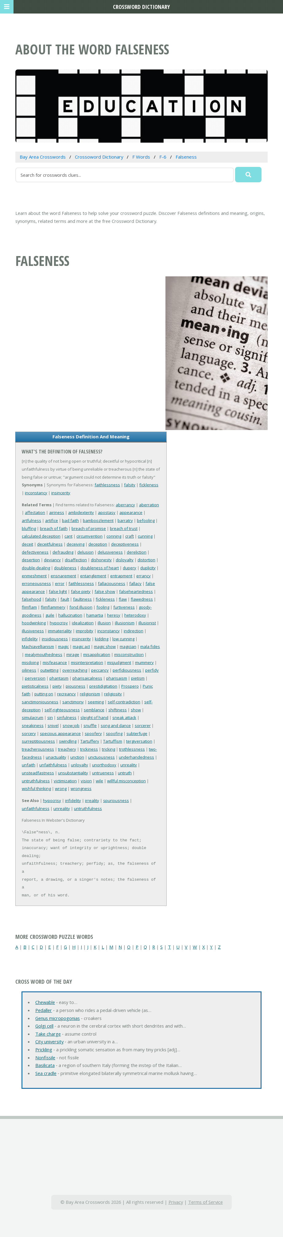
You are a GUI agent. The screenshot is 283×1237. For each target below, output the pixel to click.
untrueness (103, 773)
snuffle (90, 725)
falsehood (31, 599)
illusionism (124, 623)
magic (63, 646)
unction (77, 757)
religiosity (113, 694)
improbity (84, 631)
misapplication (96, 654)
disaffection (76, 560)
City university (49, 1041)
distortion (146, 560)
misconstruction (129, 654)
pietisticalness (35, 686)
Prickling (43, 1049)
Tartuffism (112, 741)
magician (128, 646)
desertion (31, 560)
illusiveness (33, 631)
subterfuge (136, 733)
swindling (67, 741)
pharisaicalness (87, 678)
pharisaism (116, 678)
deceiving (75, 544)
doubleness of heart (99, 568)
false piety (81, 591)
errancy (143, 576)
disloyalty (125, 560)
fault (64, 599)
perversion (35, 678)
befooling (146, 520)
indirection (133, 631)
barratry (125, 520)
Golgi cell (44, 1026)
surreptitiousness (38, 741)
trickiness (89, 749)
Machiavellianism (38, 646)
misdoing (30, 662)
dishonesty (101, 560)
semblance (94, 710)
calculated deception (41, 536)
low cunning (123, 639)
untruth (125, 773)
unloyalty (79, 765)
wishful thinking (36, 788)
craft (129, 536)
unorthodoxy (104, 765)
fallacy (135, 583)
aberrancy (125, 505)
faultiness (82, 599)
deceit (27, 544)
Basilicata (45, 1065)
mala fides (150, 646)
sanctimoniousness (40, 702)
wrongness (81, 788)
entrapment (121, 576)
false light (58, 591)
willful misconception (126, 781)
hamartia (94, 615)
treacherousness (38, 749)
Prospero (130, 686)
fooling (102, 607)
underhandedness (136, 757)
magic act (81, 646)
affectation (35, 512)
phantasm (58, 678)
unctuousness (101, 757)
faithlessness (107, 485)
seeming (96, 702)
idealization (83, 623)
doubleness (65, 568)
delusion (85, 552)
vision (86, 781)
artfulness (31, 520)
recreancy (66, 694)
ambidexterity (81, 512)
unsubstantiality (73, 773)
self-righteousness (62, 710)
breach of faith (54, 528)
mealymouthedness (43, 654)
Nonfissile (45, 1057)
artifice (51, 520)
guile (49, 615)
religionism (90, 694)
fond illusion (80, 607)
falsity (129, 485)
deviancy (52, 560)
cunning (145, 536)
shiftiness (117, 710)
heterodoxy (135, 615)
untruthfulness (36, 781)
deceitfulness (50, 544)
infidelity (30, 639)
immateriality (60, 631)
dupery (129, 568)
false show (105, 591)
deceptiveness (125, 544)
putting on (43, 694)
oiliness (29, 670)
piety (57, 686)
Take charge (48, 1034)
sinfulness (66, 717)
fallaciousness (111, 583)
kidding (101, 639)
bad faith (70, 520)
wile (99, 781)
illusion (104, 623)
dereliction (136, 552)
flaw (123, 599)
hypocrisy (59, 623)
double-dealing (36, 568)
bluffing (29, 528)
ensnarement (63, 576)
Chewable (45, 1002)
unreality (128, 765)
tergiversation (139, 741)
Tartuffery (89, 741)
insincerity (60, 493)
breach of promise (89, 528)
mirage (72, 654)
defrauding (62, 552)
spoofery (93, 733)
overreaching (74, 670)
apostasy (106, 512)
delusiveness (110, 552)
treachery (67, 749)
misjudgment (119, 662)
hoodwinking (34, 623)
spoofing (114, 733)
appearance (130, 512)
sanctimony (73, 702)
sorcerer (143, 725)
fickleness (148, 485)
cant (68, 536)
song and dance (116, 725)
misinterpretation (87, 662)
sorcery (29, 733)
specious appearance (60, 733)
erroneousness (36, 583)
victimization (65, 781)
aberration (149, 505)
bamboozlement (98, 520)
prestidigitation (103, 686)
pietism (138, 678)
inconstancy (36, 493)
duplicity (148, 568)
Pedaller (43, 1010)
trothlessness (132, 749)
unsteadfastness (38, 773)
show (136, 710)
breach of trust (124, 528)
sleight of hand (94, 717)
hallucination (70, 615)
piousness (75, 686)
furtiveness (124, 607)
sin (50, 717)
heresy (113, 615)
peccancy (100, 670)
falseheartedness (136, 591)
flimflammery (53, 607)
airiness (56, 512)
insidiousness (55, 639)
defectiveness (35, 552)
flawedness (142, 599)
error (59, 583)
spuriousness (116, 800)
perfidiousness (127, 670)
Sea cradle (45, 1073)
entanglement (93, 576)
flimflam (29, 607)
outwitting (49, 670)
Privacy (176, 1202)
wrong (61, 788)
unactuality (56, 757)
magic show (105, 646)
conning (114, 536)
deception (97, 544)
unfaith (28, 765)
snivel (53, 725)
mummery (144, 662)
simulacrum (32, 717)
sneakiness (33, 725)
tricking (108, 749)
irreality (92, 800)
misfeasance (55, 662)
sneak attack (124, 717)
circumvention (89, 536)
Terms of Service (205, 1202)
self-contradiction (124, 702)
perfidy (152, 670)
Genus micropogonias (57, 1018)
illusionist (147, 623)
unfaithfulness (53, 765)
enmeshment (34, 576)
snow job (71, 725)
